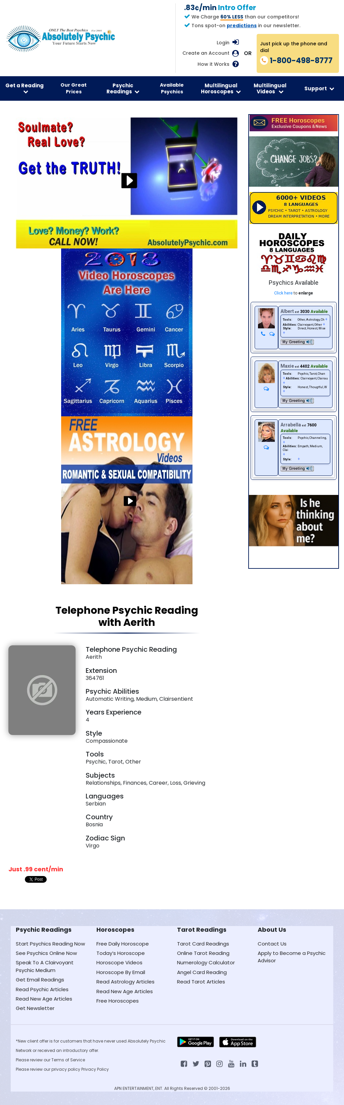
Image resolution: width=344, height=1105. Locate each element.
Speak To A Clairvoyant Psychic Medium (45, 966)
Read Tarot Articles (201, 981)
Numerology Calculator (206, 962)
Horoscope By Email (120, 972)
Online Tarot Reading (203, 953)
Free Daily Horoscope (122, 943)
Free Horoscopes (117, 1000)
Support (319, 88)
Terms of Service (68, 1060)
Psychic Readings (122, 88)
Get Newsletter (35, 1008)
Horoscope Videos (119, 962)
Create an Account (205, 53)
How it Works (213, 64)
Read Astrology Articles (125, 981)
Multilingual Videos (270, 88)
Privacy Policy (95, 1069)
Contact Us (272, 943)
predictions (242, 25)
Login (223, 42)
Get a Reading (24, 88)
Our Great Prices (73, 88)
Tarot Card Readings (203, 943)
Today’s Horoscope (120, 953)
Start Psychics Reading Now (50, 943)
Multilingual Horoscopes (221, 88)
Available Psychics (172, 88)
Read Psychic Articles (42, 989)
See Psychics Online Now (46, 953)
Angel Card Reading (202, 972)
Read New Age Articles (44, 998)
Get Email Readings (40, 979)
